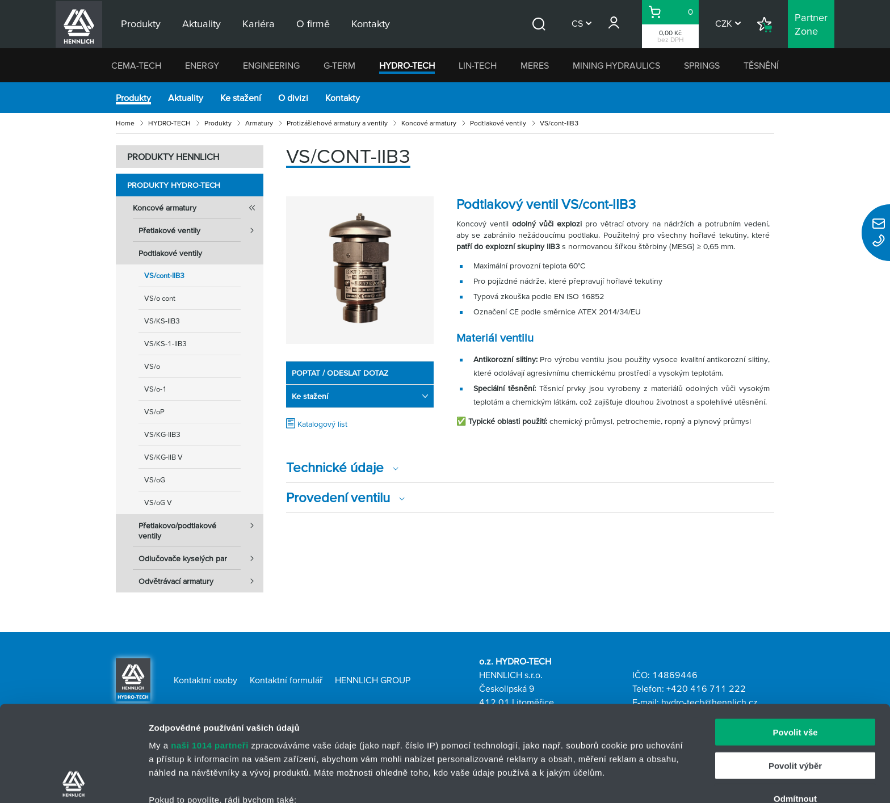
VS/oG (154, 480)
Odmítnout (795, 703)
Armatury (259, 123)
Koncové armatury (428, 123)
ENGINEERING (271, 65)
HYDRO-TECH (407, 65)
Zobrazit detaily (600, 780)
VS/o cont (159, 298)
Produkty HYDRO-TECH (173, 185)
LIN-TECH (478, 65)
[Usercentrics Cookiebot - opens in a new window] (73, 780)
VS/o (152, 366)
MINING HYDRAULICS (616, 65)
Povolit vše (795, 637)
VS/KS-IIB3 (162, 321)
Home (125, 123)
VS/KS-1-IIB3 (165, 343)
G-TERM (339, 65)
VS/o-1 (155, 389)
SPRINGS (702, 65)
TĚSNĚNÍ (761, 65)
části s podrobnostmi (533, 749)
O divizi (293, 98)
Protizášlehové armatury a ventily (337, 123)
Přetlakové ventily (200, 230)
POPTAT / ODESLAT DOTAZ (340, 372)
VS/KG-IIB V (163, 457)
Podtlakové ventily (498, 123)
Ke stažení (240, 98)
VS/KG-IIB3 (162, 434)
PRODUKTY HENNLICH (173, 157)
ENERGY (202, 65)
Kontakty (342, 98)
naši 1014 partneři (210, 650)
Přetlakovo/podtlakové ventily (200, 527)
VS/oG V (158, 502)
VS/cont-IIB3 (164, 275)
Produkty (133, 98)
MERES (534, 65)
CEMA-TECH (136, 65)
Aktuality (185, 98)
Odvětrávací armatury (200, 581)
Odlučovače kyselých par (200, 558)
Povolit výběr (795, 670)
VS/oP (154, 411)
